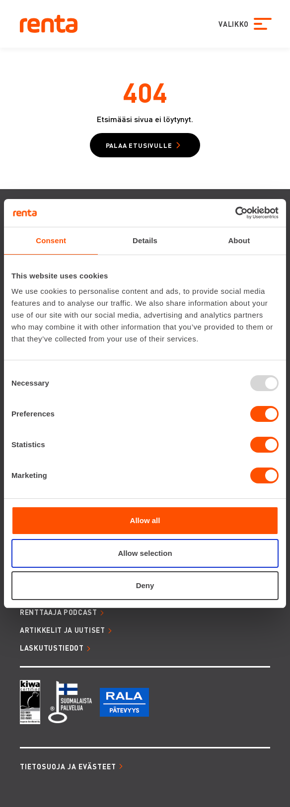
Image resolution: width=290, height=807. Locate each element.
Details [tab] (145, 240)
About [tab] (239, 240)
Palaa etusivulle (139, 145)
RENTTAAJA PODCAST (58, 611)
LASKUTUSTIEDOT (52, 647)
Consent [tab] (51, 240)
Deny (145, 585)
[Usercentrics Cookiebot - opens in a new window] (235, 212)
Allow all (145, 520)
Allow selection (145, 553)
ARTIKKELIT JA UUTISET (62, 629)
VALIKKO (232, 23)
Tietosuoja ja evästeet (68, 766)
